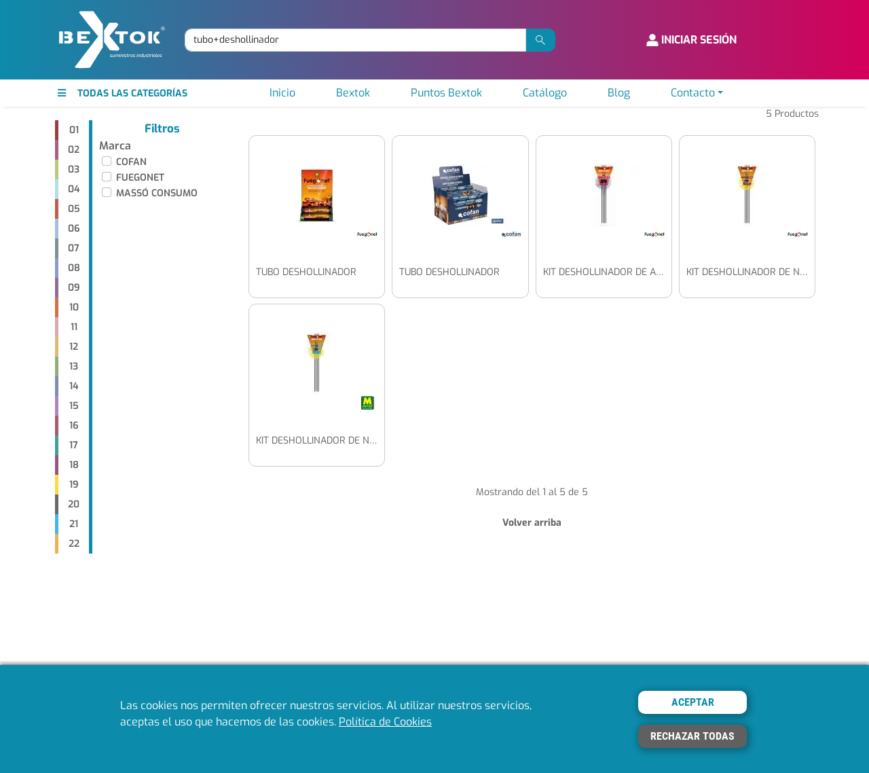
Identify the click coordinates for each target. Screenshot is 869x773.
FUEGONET (140, 177)
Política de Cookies (385, 722)
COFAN (131, 162)
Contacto (693, 93)
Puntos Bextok (446, 93)
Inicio (282, 93)
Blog (619, 93)
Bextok (353, 93)
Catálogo (545, 93)
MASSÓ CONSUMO (157, 193)
